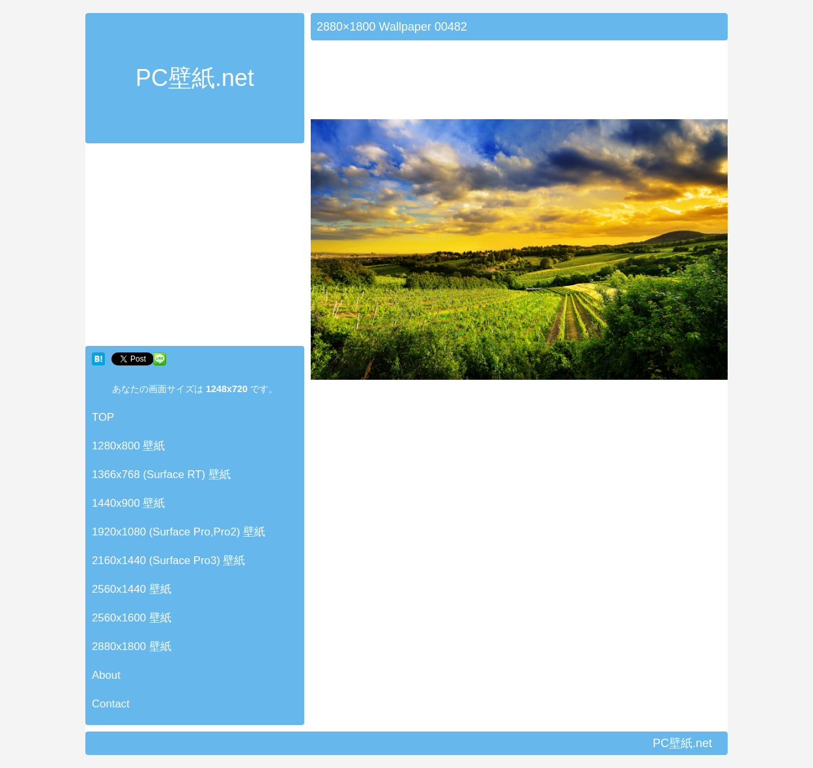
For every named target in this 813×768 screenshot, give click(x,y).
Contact (111, 704)
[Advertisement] (194, 247)
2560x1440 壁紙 (131, 589)
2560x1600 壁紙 (131, 618)
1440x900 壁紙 (128, 503)
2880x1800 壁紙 (131, 646)
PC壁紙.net (195, 77)
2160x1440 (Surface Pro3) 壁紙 (169, 560)
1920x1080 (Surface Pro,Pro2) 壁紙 (178, 532)
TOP (103, 417)
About (106, 675)
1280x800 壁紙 (128, 446)
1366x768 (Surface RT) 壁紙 (161, 474)
